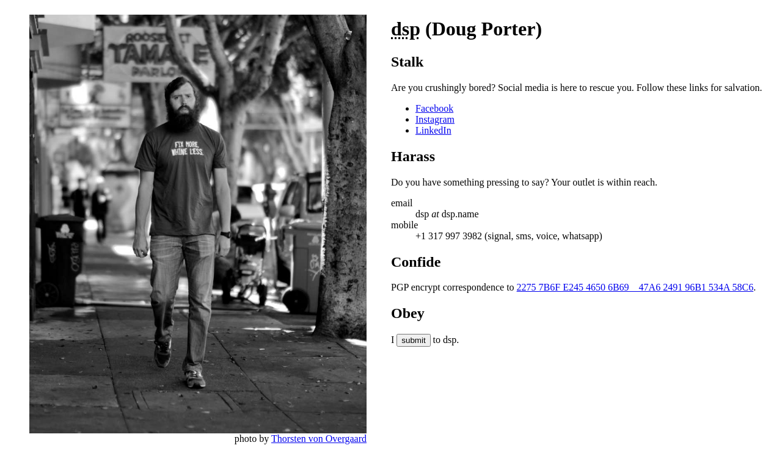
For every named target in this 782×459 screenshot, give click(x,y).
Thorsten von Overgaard (319, 438)
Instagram (435, 119)
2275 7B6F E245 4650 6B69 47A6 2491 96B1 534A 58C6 (635, 287)
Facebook (434, 108)
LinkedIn (433, 130)
